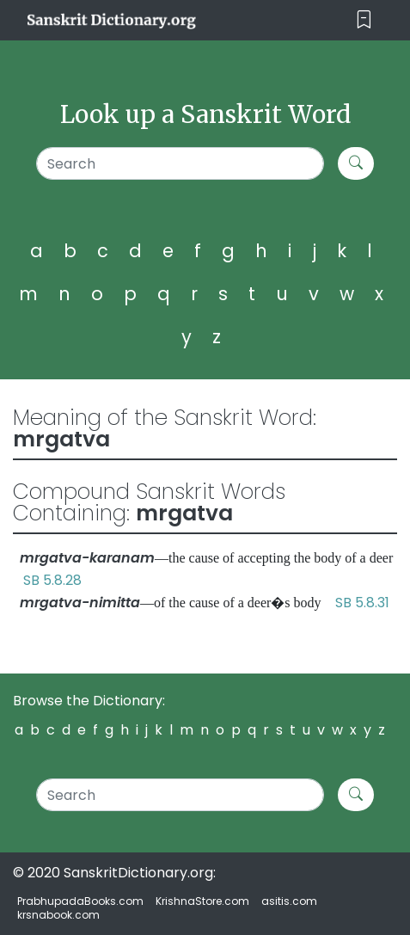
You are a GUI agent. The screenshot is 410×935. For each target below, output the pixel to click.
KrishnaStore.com (202, 901)
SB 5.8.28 (52, 580)
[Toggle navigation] (364, 20)
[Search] (180, 163)
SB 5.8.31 (362, 602)
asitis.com (289, 901)
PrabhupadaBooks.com (80, 901)
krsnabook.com (58, 914)
